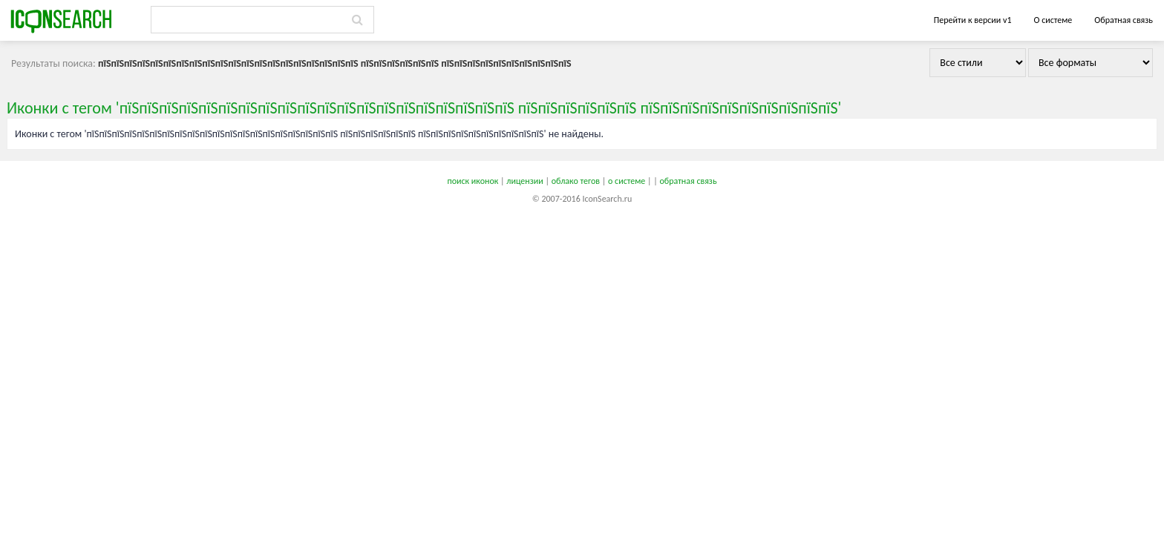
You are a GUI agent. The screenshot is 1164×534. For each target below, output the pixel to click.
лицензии (524, 181)
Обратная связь (1123, 20)
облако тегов (576, 181)
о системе (626, 181)
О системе (1052, 20)
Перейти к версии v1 (973, 20)
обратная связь (687, 181)
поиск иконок (472, 181)
